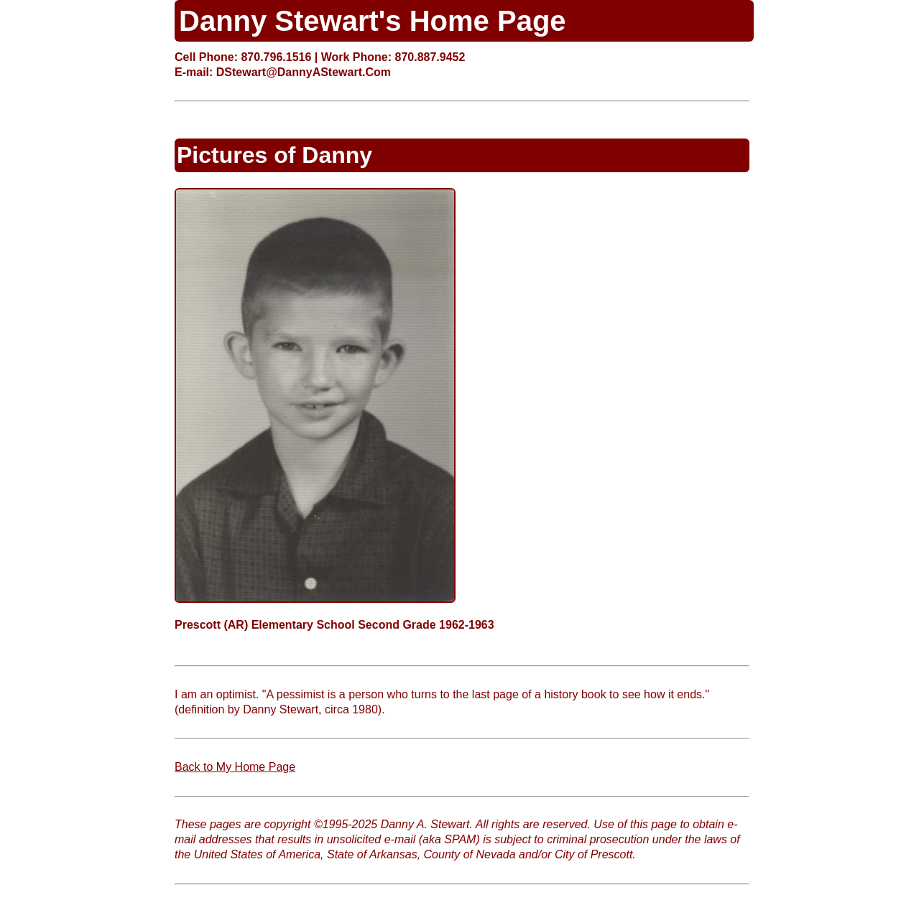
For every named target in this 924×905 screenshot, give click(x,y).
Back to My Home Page (235, 767)
